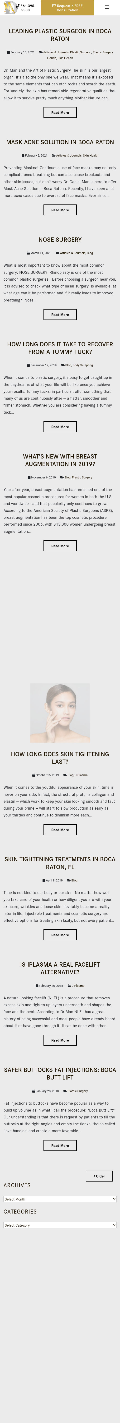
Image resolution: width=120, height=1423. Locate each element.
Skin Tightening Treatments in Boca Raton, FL (60, 862)
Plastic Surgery (82, 477)
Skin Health (65, 58)
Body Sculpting (83, 365)
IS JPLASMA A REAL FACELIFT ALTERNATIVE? (60, 967)
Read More (60, 112)
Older (99, 1176)
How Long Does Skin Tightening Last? (60, 757)
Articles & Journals (56, 52)
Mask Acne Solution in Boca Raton (60, 141)
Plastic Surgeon (80, 52)
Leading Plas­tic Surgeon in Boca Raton (60, 34)
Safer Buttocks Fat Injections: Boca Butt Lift (60, 1073)
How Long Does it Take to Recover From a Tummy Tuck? (60, 347)
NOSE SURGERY (60, 239)
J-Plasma (81, 775)
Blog (90, 253)
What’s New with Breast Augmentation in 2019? (60, 459)
